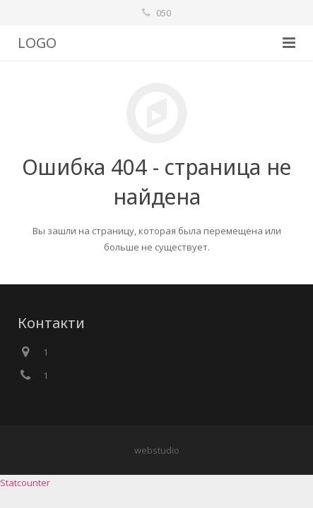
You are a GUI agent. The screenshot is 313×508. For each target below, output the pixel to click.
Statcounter (25, 482)
